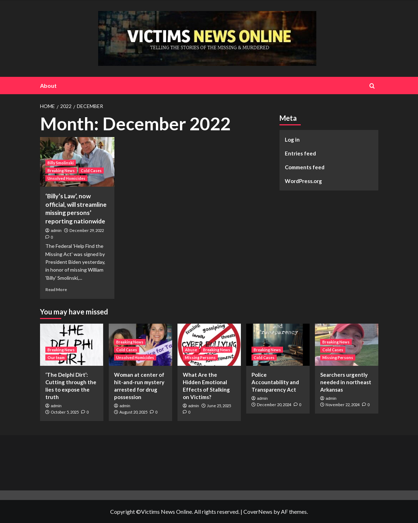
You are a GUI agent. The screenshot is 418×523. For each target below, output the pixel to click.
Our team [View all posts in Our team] (56, 357)
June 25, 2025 (219, 405)
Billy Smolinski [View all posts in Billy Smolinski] (60, 162)
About (48, 85)
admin (56, 230)
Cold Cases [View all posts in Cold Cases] (91, 170)
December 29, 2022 (86, 230)
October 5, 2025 (65, 412)
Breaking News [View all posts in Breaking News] (61, 170)
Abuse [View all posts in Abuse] (191, 349)
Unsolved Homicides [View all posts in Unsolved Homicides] (66, 178)
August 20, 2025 (133, 412)
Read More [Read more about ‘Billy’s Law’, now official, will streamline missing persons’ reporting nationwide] (56, 289)
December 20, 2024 (274, 404)
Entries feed (300, 153)
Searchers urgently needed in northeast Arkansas (345, 382)
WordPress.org (303, 181)
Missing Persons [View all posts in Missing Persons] (200, 357)
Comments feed (304, 167)
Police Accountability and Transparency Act (275, 382)
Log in (292, 139)
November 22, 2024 (343, 404)
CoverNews (257, 511)
